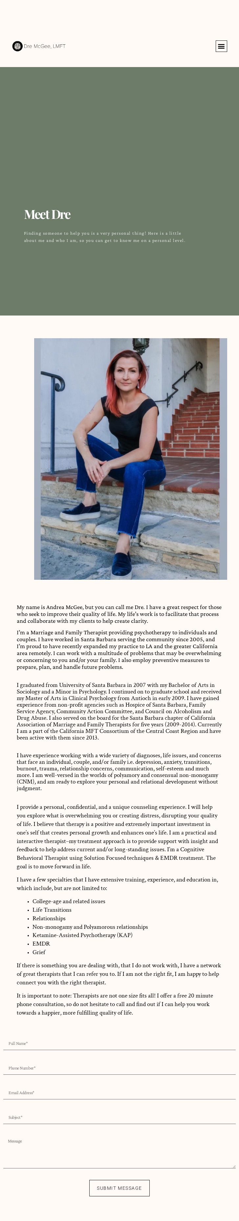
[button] (221, 46)
